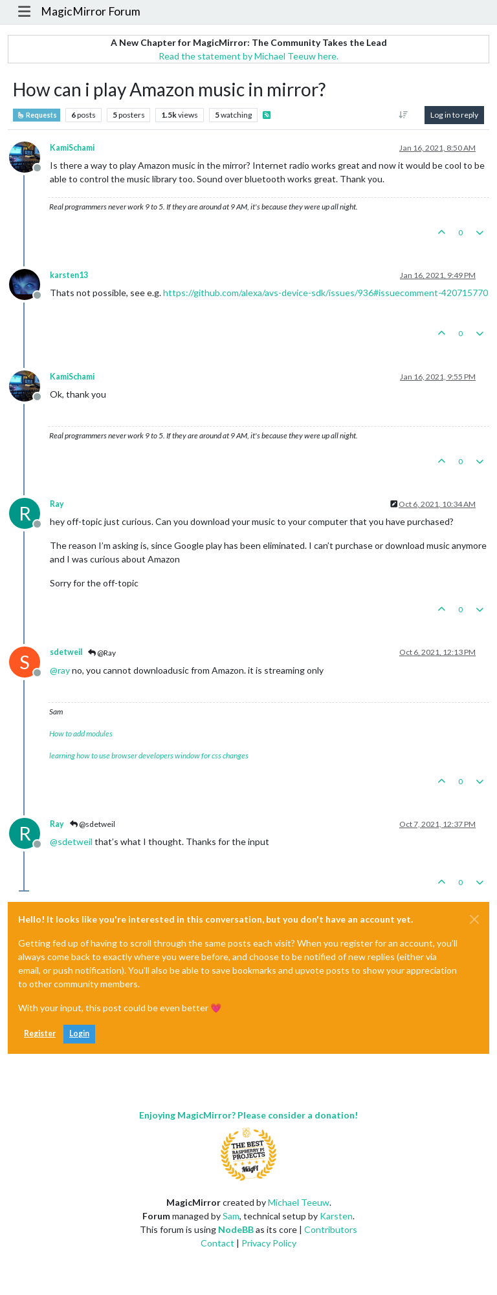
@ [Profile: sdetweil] (71, 841)
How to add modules (81, 733)
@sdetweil (92, 824)
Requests (36, 115)
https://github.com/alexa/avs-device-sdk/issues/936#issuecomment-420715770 (325, 292)
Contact (217, 1242)
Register (40, 1033)
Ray (57, 504)
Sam (231, 1215)
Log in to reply (454, 115)
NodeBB (236, 1229)
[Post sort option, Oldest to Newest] (403, 115)
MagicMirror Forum (90, 11)
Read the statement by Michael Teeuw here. (248, 55)
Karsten (336, 1215)
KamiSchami (72, 148)
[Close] (474, 919)
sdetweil (66, 652)
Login (79, 1033)
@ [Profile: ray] (60, 670)
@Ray (102, 653)
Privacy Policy (268, 1242)
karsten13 (69, 275)
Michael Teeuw (298, 1202)
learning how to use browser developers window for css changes (148, 755)
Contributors (330, 1229)
